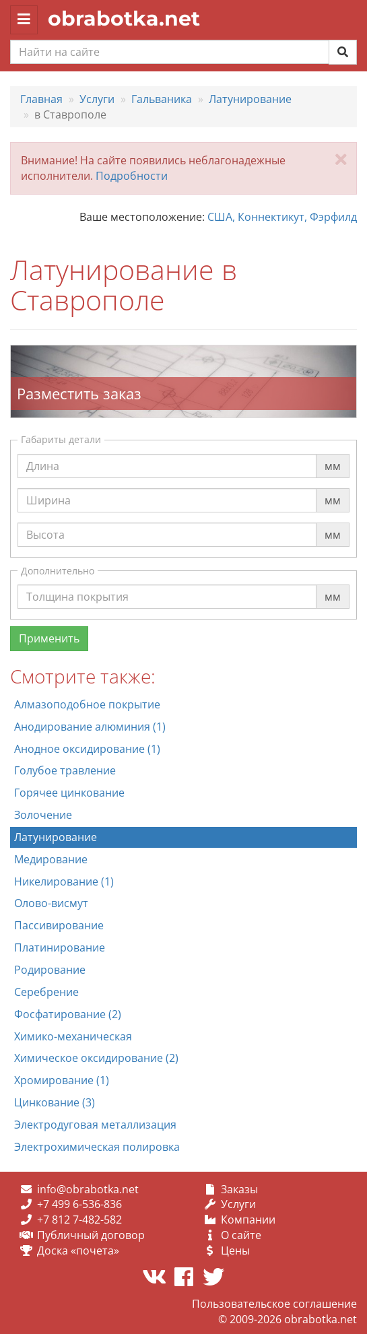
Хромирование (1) (61, 1080)
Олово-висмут (51, 903)
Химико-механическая (73, 1036)
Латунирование (55, 837)
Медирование (51, 859)
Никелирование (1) (64, 881)
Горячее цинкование (69, 792)
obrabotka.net (124, 18)
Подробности (132, 175)
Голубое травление (65, 770)
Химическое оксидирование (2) (96, 1057)
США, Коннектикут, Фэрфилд (282, 216)
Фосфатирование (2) (67, 1014)
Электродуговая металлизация (95, 1124)
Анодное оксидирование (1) (87, 748)
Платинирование (59, 947)
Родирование (50, 969)
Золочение (43, 814)
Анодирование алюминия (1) (90, 726)
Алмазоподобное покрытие (87, 704)
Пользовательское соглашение (274, 1303)
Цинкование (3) (54, 1102)
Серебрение (46, 992)
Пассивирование (59, 925)
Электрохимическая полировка (97, 1146)
